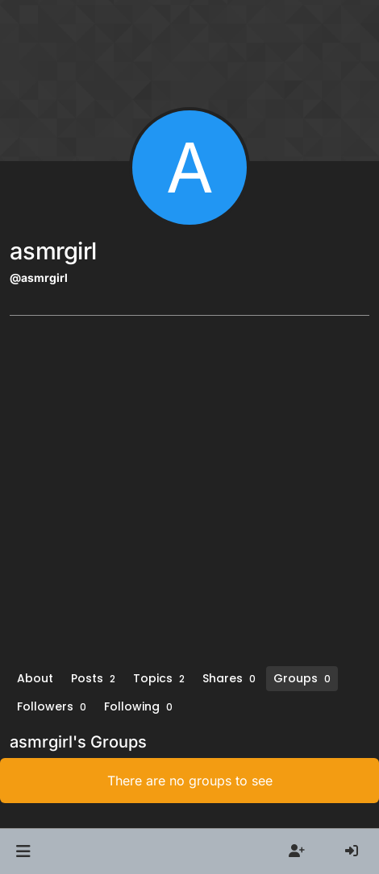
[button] (23, 851)
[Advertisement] (189, 496)
